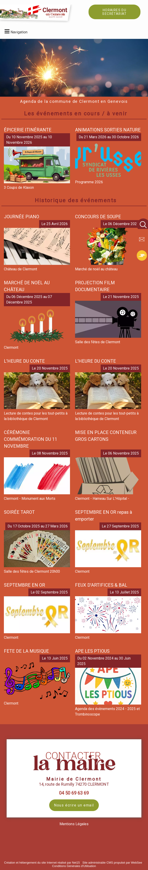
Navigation (19, 32)
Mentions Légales (74, 824)
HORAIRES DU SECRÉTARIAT (114, 12)
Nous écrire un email (74, 805)
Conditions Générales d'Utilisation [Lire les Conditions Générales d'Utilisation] (74, 866)
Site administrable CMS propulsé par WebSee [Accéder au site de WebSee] (112, 862)
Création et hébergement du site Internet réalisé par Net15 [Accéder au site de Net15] (42, 862)
